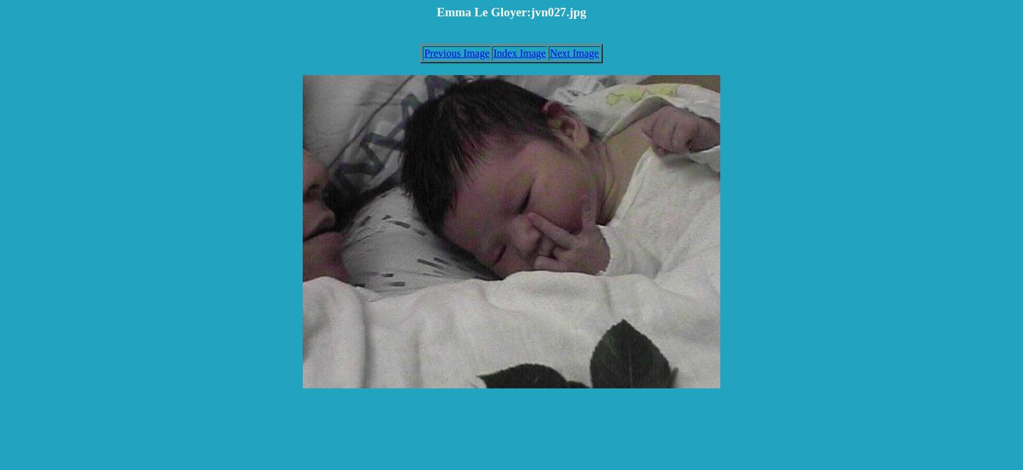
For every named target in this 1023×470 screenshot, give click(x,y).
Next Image (574, 53)
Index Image (519, 53)
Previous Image (456, 53)
